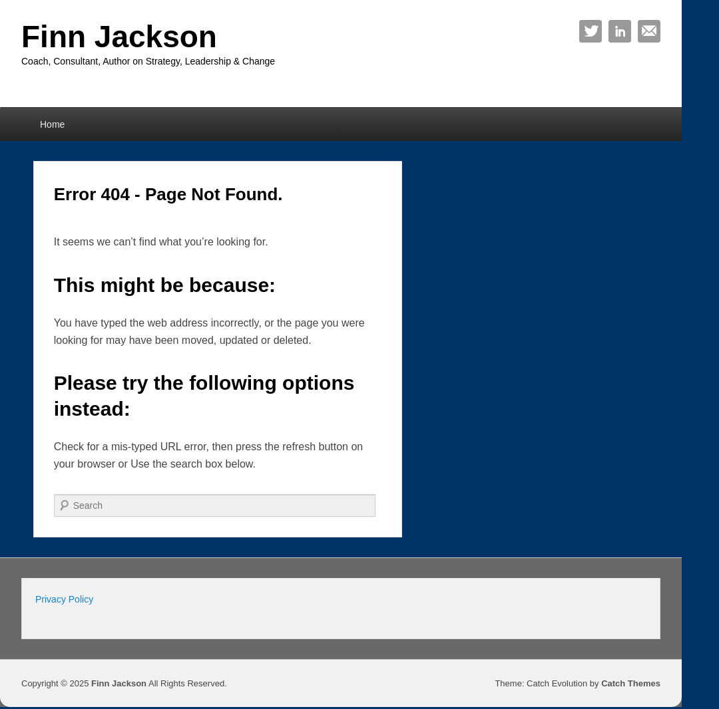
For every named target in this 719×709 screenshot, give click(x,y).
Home (52, 124)
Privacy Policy (64, 599)
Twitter (590, 31)
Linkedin (619, 31)
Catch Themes (630, 683)
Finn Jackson (119, 36)
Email (649, 31)
